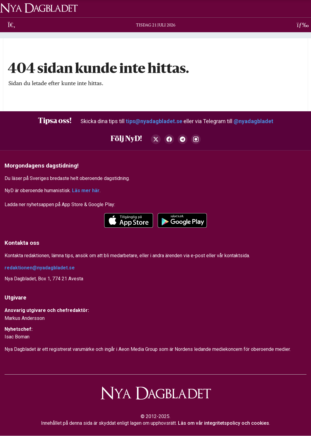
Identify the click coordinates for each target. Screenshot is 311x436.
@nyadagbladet (253, 121)
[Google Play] (182, 220)
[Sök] (12, 25)
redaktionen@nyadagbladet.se (40, 268)
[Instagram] (196, 139)
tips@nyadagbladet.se (154, 121)
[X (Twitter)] (156, 139)
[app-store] (128, 220)
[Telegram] (182, 139)
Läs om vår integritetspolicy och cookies (223, 423)
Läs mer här (86, 191)
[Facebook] (169, 139)
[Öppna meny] (299, 25)
